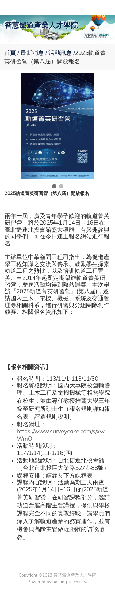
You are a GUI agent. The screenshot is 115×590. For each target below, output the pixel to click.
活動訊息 (60, 52)
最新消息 (33, 52)
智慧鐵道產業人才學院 (41, 25)
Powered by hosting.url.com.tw (58, 581)
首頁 (10, 52)
